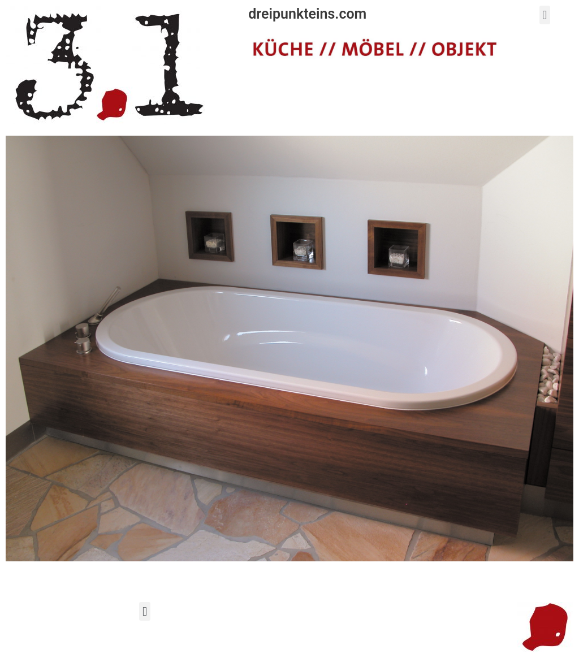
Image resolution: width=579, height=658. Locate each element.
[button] (544, 15)
